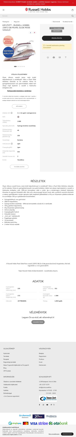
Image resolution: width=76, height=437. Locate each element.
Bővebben (19, 106)
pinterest (51, 405)
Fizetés (5, 387)
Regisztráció (42, 356)
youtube (47, 405)
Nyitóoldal (6, 353)
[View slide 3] (20, 66)
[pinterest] (34, 33)
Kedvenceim (42, 365)
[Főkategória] (5, 22)
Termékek (6, 356)
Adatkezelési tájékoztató (10, 385)
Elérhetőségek (7, 393)
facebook (39, 405)
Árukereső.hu (25, 417)
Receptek (6, 359)
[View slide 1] (15, 66)
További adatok (19, 167)
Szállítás (5, 390)
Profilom (41, 359)
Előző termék (56, 22)
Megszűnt (16, 22)
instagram (43, 405)
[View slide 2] (18, 66)
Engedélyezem (67, 434)
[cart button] (73, 10)
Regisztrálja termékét (9, 362)
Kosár (40, 362)
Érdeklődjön (57, 38)
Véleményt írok (38, 322)
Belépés (41, 353)
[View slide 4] (22, 66)
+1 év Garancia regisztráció (11, 396)
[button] (48, 57)
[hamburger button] (3, 10)
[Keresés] (38, 16)
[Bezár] (73, 2)
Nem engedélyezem (54, 434)
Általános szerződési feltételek (12, 382)
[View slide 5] (24, 66)
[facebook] (30, 33)
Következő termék (67, 22)
